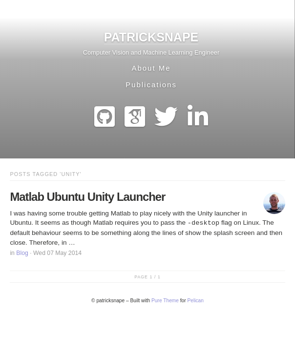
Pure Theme (165, 300)
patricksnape (151, 37)
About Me (150, 68)
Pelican (196, 300)
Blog (22, 253)
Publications (151, 84)
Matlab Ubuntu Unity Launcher (87, 196)
